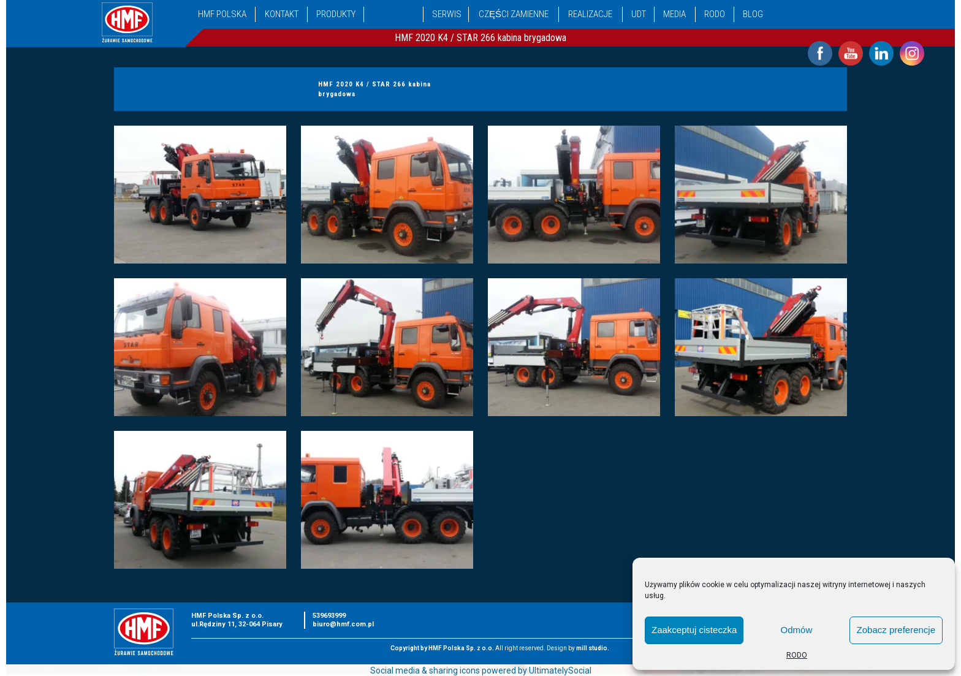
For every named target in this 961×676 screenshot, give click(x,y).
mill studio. (592, 648)
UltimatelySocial (560, 670)
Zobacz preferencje (896, 630)
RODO (796, 655)
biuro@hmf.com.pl (343, 624)
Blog (753, 14)
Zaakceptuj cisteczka (694, 630)
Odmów (797, 630)
